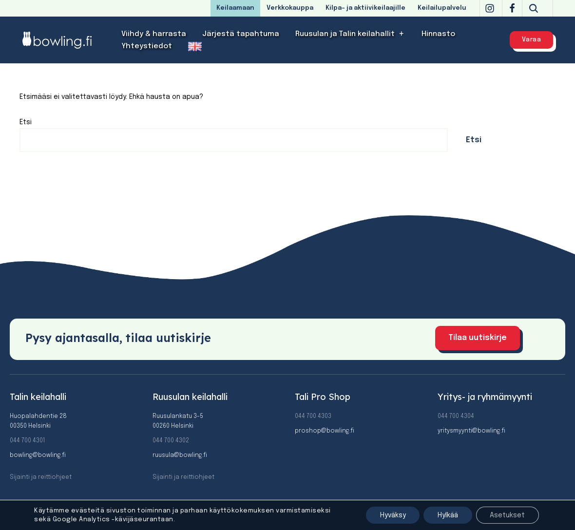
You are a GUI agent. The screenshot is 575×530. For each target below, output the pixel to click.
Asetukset (506, 514)
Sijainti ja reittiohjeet (41, 477)
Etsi (25, 122)
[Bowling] (63, 40)
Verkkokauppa (290, 8)
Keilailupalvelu (442, 8)
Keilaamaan (235, 8)
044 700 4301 (27, 441)
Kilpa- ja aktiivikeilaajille (365, 8)
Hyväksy (388, 514)
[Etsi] (533, 8)
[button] (401, 34)
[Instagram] (489, 8)
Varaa (531, 40)
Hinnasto (438, 34)
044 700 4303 (313, 416)
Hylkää (445, 514)
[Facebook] (512, 8)
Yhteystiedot (146, 46)
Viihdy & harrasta (153, 34)
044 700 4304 (456, 416)
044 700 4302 (171, 441)
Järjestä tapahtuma (240, 34)
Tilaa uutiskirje (477, 338)
